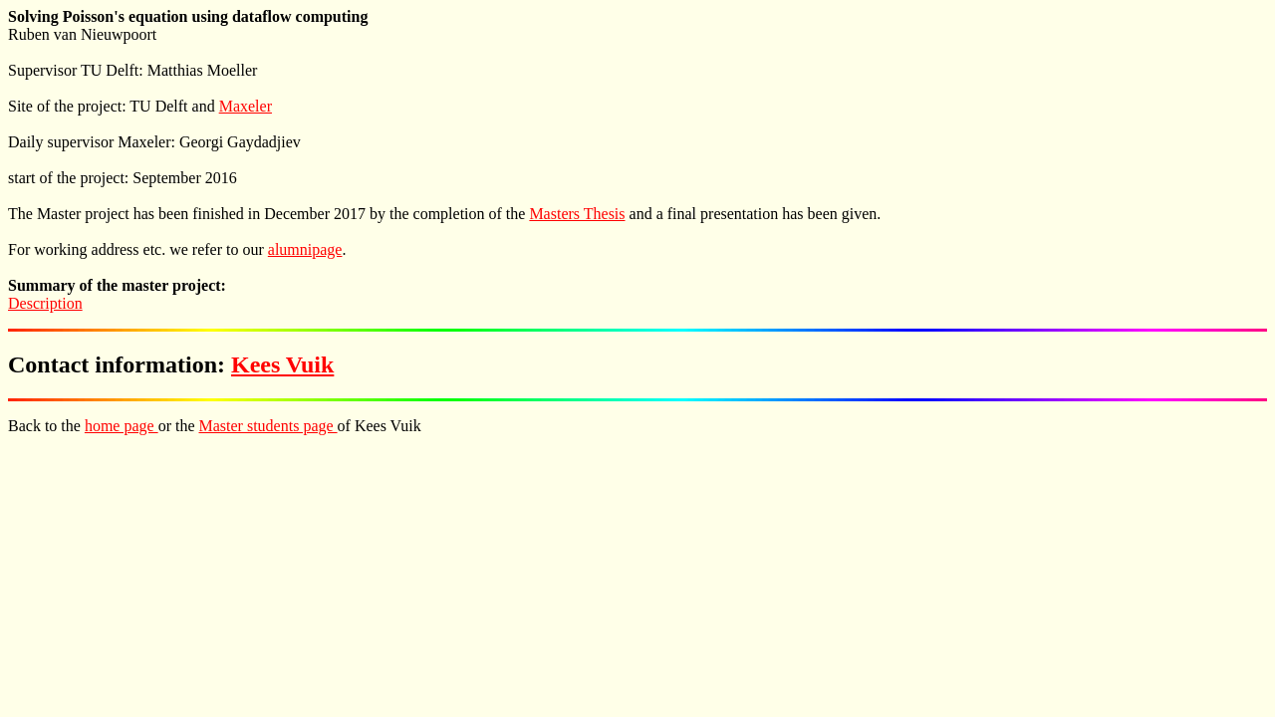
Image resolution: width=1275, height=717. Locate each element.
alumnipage (305, 249)
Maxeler (245, 106)
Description (45, 303)
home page (121, 425)
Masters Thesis (577, 213)
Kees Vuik (282, 364)
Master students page (268, 425)
